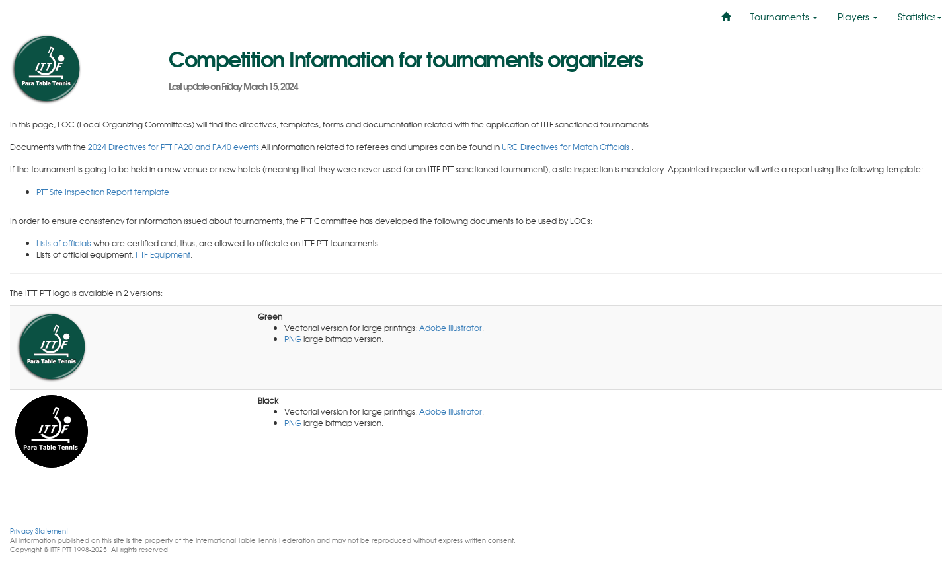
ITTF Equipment (163, 254)
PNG (292, 339)
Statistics (920, 16)
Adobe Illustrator (450, 328)
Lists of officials (63, 243)
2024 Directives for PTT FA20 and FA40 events (174, 147)
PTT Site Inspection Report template (102, 191)
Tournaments (784, 16)
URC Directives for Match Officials (566, 147)
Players (858, 16)
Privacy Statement (39, 531)
